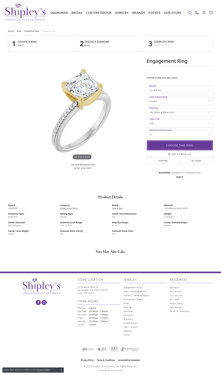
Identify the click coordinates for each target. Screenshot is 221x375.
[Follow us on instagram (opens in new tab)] (44, 302)
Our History (176, 291)
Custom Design (99, 13)
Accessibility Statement (129, 360)
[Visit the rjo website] (114, 349)
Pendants (128, 315)
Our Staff (174, 299)
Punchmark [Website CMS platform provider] (116, 370)
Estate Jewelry (131, 322)
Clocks (127, 334)
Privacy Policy (87, 360)
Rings (19, 31)
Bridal (77, 13)
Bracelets (128, 318)
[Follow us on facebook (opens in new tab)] (38, 302)
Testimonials (176, 307)
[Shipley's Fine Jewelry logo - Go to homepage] (25, 12)
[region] (82, 113)
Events (154, 13)
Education (175, 287)
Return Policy (176, 303)
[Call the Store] (85, 293)
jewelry (11, 31)
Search (20, 45)
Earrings (128, 307)
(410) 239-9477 (83, 168)
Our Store (172, 13)
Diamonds (59, 13)
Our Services (176, 295)
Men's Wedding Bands (135, 291)
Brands (138, 13)
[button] (190, 12)
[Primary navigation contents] (116, 12)
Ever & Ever (117, 208)
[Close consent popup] (61, 370)
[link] (197, 12)
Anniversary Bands (133, 299)
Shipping (163, 161)
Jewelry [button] (122, 13)
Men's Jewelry (131, 326)
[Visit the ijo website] (88, 349)
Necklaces (129, 311)
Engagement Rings (31, 31)
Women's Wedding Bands (136, 295)
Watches (128, 330)
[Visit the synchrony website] (130, 349)
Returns (196, 161)
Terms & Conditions (179, 311)
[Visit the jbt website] (102, 349)
